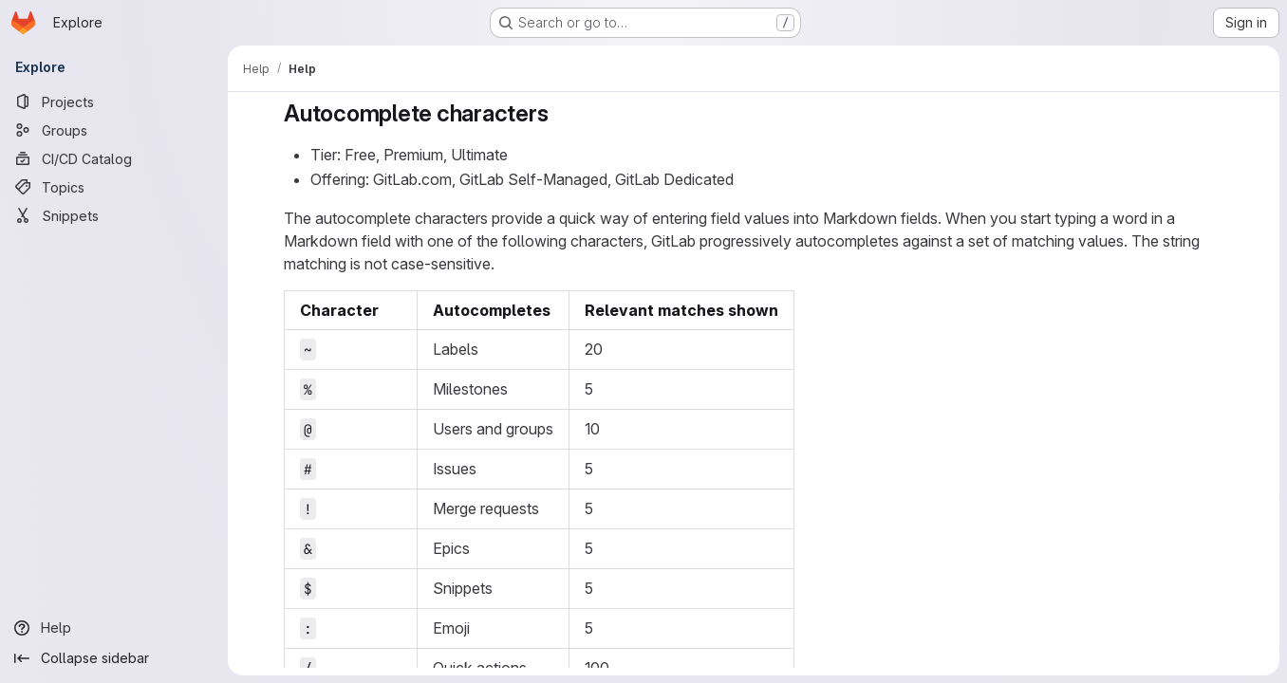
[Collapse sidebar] (114, 658)
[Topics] (114, 187)
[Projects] (114, 101)
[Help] (114, 628)
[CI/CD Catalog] (114, 158)
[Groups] (114, 130)
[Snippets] (114, 215)
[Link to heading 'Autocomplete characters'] (560, 113)
